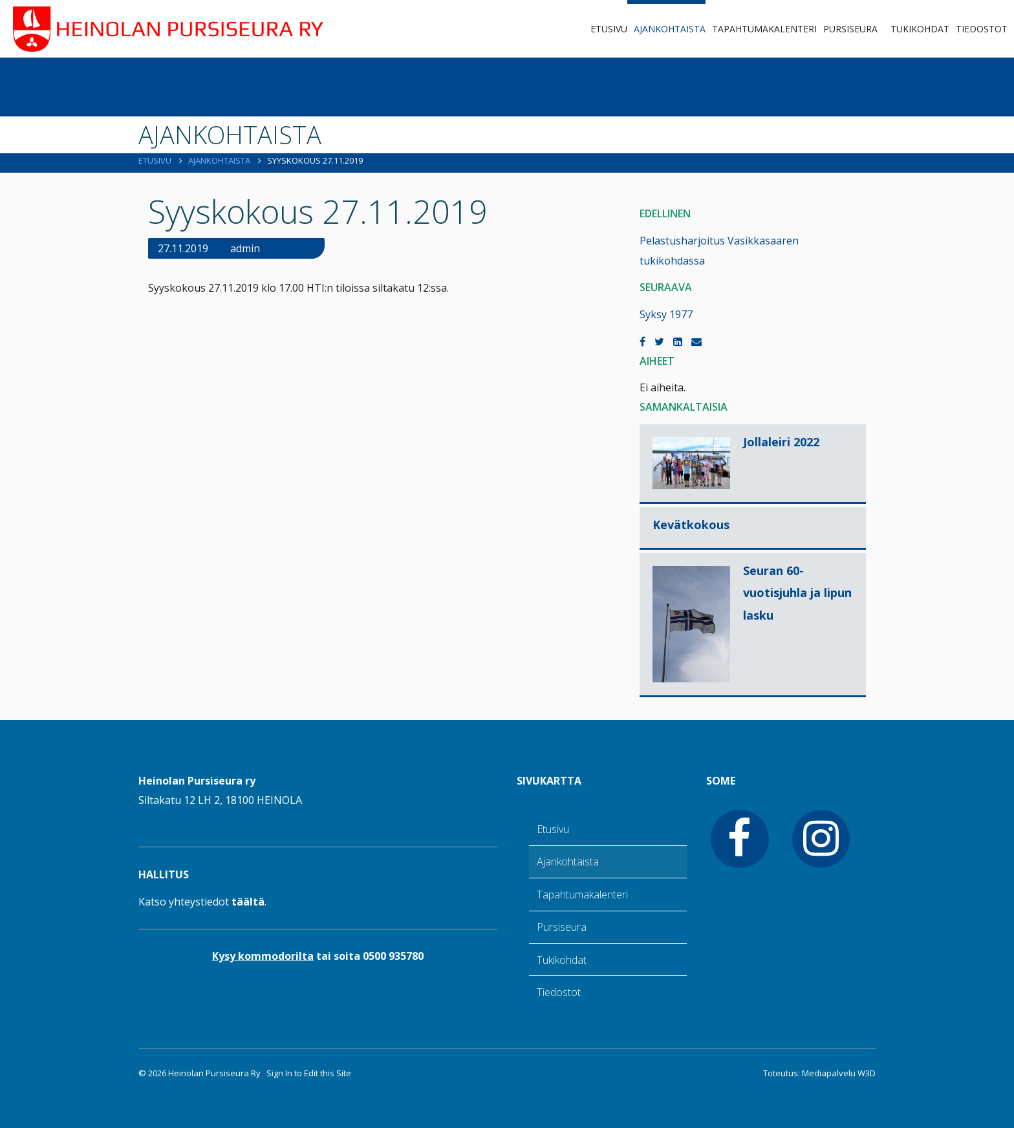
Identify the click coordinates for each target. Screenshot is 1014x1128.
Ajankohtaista (670, 29)
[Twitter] (659, 341)
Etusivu (608, 29)
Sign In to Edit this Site (307, 1073)
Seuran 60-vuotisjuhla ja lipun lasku (797, 592)
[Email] (696, 341)
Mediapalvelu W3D (839, 1073)
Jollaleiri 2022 (781, 442)
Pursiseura (850, 29)
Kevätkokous (691, 524)
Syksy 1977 (666, 314)
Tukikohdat (919, 29)
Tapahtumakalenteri (764, 29)
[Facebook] (642, 341)
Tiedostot (982, 29)
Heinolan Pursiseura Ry (214, 1073)
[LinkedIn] (677, 341)
